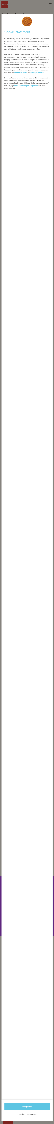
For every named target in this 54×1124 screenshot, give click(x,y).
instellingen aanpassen (27, 1114)
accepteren (27, 1107)
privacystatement (37, 72)
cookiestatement (20, 72)
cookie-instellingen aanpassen (26, 86)
